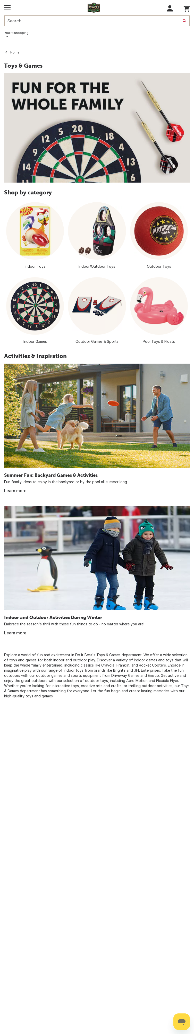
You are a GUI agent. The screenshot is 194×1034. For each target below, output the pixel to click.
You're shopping (16, 33)
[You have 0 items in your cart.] (186, 8)
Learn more (15, 490)
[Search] (184, 21)
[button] (170, 8)
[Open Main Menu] (7, 7)
